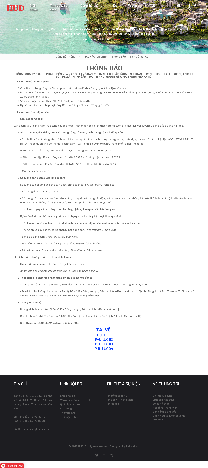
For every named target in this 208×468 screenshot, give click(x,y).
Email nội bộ (67, 396)
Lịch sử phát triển (163, 400)
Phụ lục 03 (104, 344)
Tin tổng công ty (116, 396)
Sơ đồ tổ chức (161, 404)
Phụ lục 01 (104, 335)
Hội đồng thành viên (165, 408)
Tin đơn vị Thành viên (119, 400)
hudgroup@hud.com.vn (36, 429)
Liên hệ (154, 7)
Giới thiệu (33, 7)
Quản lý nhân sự (70, 404)
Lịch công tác (68, 408)
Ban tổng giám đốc (164, 412)
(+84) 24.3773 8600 (32, 421)
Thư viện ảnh (68, 412)
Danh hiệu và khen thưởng (168, 417)
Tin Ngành (112, 404)
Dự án (115, 7)
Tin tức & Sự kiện (59, 7)
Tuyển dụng (132, 7)
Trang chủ (104, 39)
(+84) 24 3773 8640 (32, 416)
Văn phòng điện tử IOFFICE (76, 400)
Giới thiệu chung (163, 396)
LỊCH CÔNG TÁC (139, 56)
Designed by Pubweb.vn (124, 446)
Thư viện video (69, 417)
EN (179, 5)
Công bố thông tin (91, 7)
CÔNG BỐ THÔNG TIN (68, 56)
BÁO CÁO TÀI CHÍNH (96, 56)
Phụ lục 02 (104, 339)
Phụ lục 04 (104, 349)
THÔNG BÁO (119, 56)
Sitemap (158, 421)
